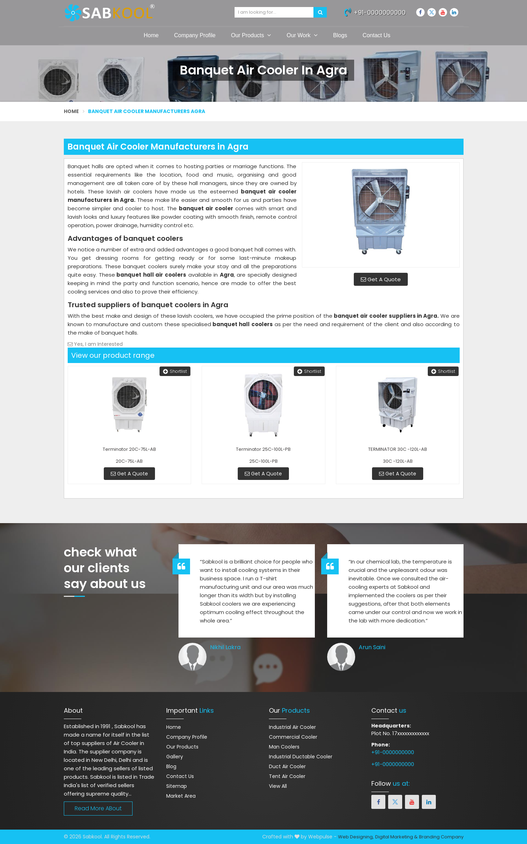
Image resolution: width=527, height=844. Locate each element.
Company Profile (194, 35)
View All (278, 786)
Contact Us (376, 35)
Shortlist (175, 371)
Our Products (251, 35)
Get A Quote (381, 279)
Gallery (174, 756)
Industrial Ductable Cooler (300, 756)
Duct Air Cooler (287, 766)
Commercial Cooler (293, 736)
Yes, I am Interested (95, 344)
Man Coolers (284, 746)
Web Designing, (356, 836)
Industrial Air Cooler (292, 727)
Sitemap (176, 786)
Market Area (181, 795)
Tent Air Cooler (287, 776)
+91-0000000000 (375, 11)
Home (151, 35)
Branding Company (441, 836)
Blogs (340, 35)
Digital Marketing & (396, 836)
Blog (171, 766)
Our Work (302, 35)
